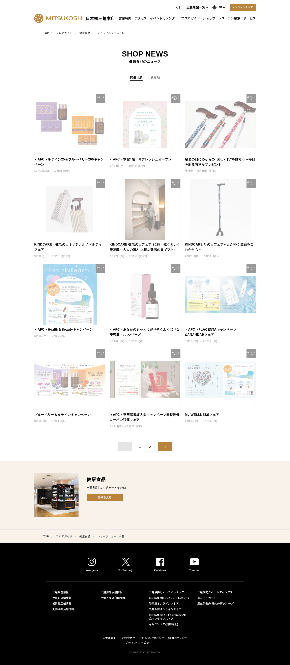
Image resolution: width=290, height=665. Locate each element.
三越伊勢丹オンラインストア (166, 592)
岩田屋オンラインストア (164, 603)
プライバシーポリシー (151, 637)
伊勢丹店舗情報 (61, 597)
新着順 (155, 77)
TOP (46, 32)
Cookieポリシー (177, 637)
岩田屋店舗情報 (61, 603)
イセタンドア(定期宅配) (163, 624)
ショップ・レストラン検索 (222, 18)
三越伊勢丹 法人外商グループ (215, 603)
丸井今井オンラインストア (165, 609)
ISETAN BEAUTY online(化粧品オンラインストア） (168, 617)
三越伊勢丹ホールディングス (215, 592)
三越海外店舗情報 (111, 592)
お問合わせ (128, 637)
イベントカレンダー (164, 18)
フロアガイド (191, 18)
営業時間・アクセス (133, 18)
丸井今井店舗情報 (63, 609)
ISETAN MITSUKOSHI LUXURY (169, 597)
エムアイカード (206, 597)
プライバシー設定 (137, 642)
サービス (250, 18)
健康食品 (84, 32)
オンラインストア (243, 7)
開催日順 (136, 77)
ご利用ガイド (110, 637)
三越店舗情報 (60, 592)
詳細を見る (105, 497)
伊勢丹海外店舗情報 (113, 597)
